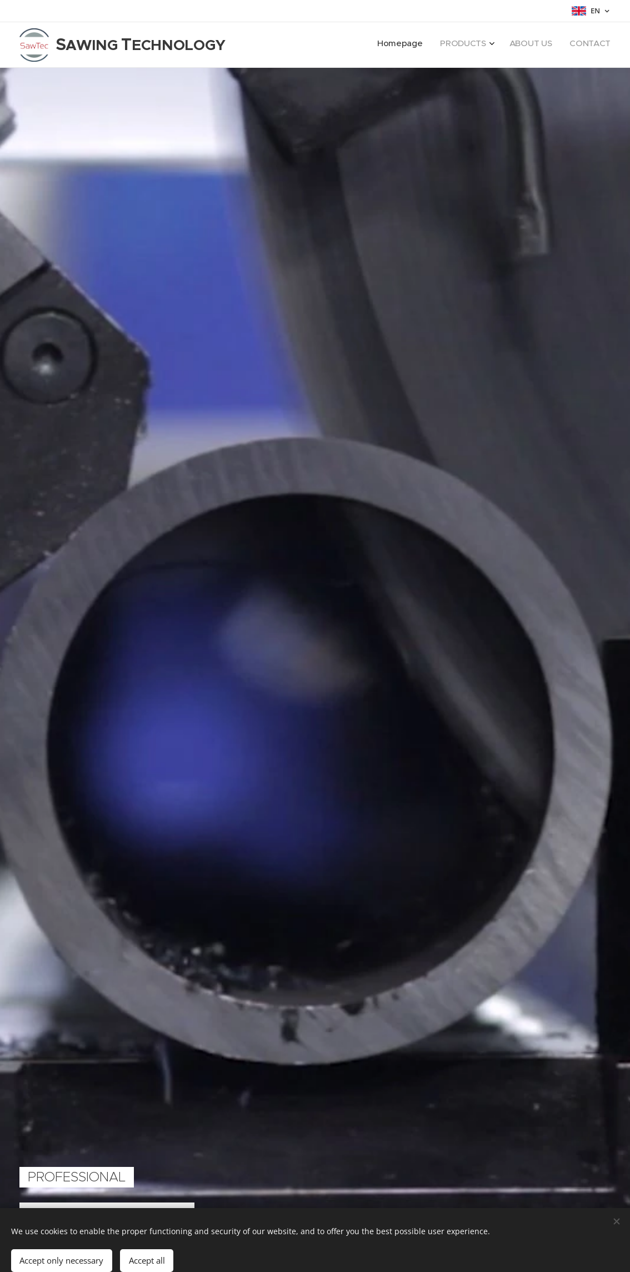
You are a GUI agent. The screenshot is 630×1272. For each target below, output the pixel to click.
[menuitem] (555, 45)
